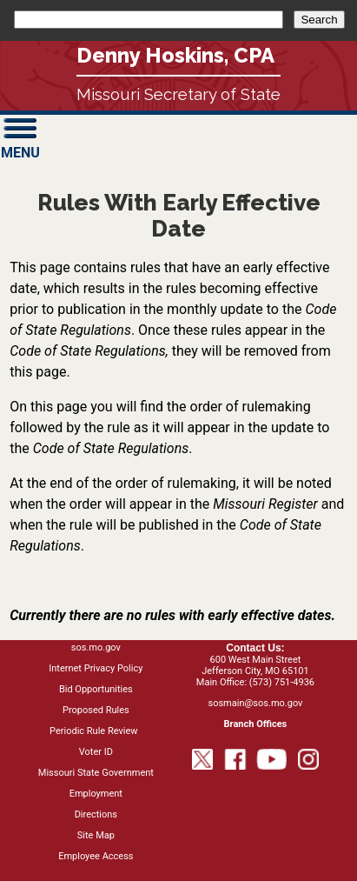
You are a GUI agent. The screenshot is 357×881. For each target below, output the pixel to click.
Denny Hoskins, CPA (175, 55)
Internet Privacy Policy (95, 668)
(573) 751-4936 (281, 682)
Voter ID (96, 752)
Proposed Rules (96, 710)
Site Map (96, 835)
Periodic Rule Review (93, 731)
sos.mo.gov (96, 647)
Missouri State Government (96, 772)
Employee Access (95, 856)
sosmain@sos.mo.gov (255, 703)
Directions (96, 814)
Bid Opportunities (96, 689)
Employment (95, 793)
